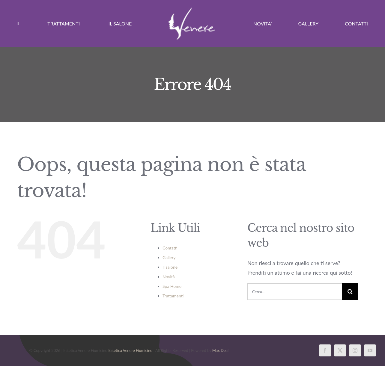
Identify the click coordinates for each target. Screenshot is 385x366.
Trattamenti (173, 295)
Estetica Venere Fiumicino (131, 350)
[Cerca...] (294, 291)
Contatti (170, 247)
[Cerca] (350, 291)
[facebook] (325, 350)
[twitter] (340, 350)
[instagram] (355, 350)
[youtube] (370, 350)
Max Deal (220, 350)
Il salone (170, 267)
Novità (169, 276)
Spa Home (172, 286)
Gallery (169, 257)
